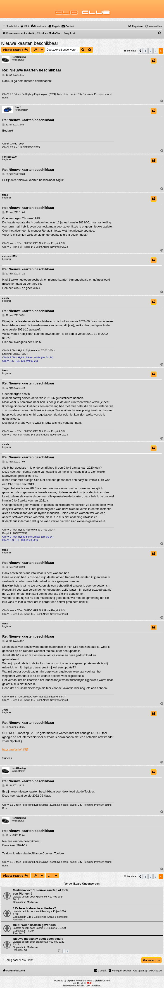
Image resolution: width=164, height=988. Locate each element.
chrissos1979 (9, 157)
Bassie (39, 928)
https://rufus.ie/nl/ (13, 749)
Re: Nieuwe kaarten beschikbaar (31, 70)
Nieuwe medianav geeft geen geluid (38, 938)
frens (5, 195)
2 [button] (150, 51)
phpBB (70, 980)
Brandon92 (42, 941)
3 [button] (155, 51)
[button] (140, 51)
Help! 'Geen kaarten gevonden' (34, 925)
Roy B (18, 107)
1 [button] (145, 51)
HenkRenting (19, 57)
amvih (5, 298)
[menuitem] (24, 26)
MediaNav (32, 902)
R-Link (30, 930)
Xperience (41, 896)
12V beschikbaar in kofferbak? (34, 908)
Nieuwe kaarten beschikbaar (29, 43)
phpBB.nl (95, 985)
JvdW (5, 710)
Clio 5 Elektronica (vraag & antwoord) (47, 916)
